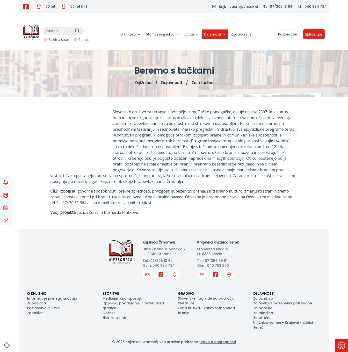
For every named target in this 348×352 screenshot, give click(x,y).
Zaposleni (35, 312)
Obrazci (109, 312)
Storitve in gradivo (162, 34)
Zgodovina (36, 303)
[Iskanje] (63, 31)
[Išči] (77, 31)
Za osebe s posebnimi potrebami (282, 303)
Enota (192, 34)
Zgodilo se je (241, 34)
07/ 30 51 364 (74, 202)
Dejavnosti (215, 34)
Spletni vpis (314, 34)
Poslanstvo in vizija (43, 308)
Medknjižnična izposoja (122, 298)
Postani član (287, 34)
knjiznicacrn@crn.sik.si (131, 202)
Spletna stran (59, 39)
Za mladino (263, 312)
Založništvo (263, 298)
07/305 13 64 (161, 260)
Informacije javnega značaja (52, 298)
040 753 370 (218, 265)
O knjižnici (130, 34)
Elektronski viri (114, 317)
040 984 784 (163, 265)
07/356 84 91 (216, 260)
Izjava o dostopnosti (218, 341)
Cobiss (83, 39)
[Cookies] (7, 345)
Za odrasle (262, 308)
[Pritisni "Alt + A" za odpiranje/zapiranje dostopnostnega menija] (341, 345)
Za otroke (261, 317)
